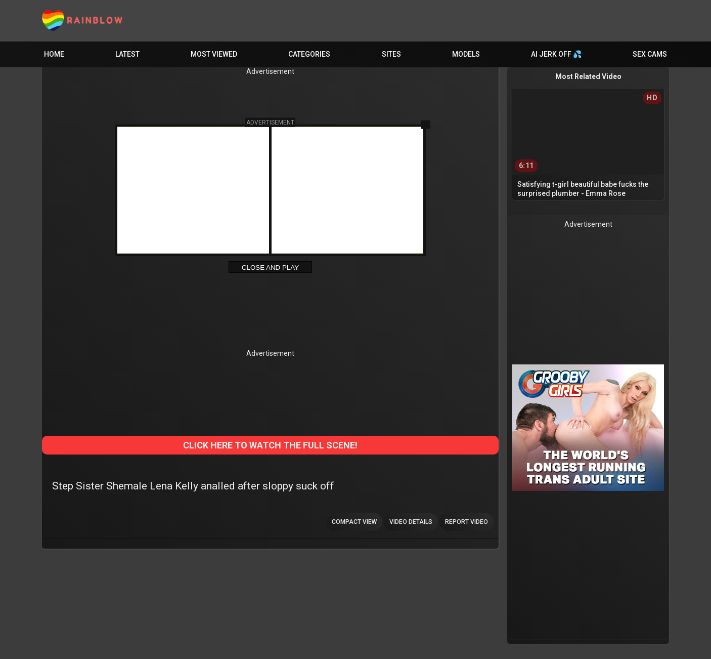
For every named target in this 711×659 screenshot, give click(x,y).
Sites (391, 54)
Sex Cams (650, 54)
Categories (309, 54)
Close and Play (270, 267)
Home (54, 54)
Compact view (354, 521)
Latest (127, 54)
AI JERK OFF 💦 (556, 54)
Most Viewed (214, 54)
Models (466, 54)
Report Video (466, 521)
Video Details (410, 521)
